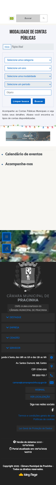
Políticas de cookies (44, 419)
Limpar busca (21, 101)
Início (7, 46)
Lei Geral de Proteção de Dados (35, 428)
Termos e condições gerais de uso (36, 415)
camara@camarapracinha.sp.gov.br (30, 383)
